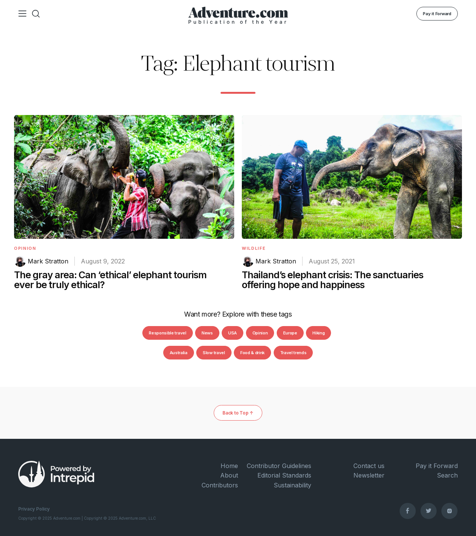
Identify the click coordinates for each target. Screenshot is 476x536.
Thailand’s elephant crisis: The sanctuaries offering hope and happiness (332, 279)
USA (232, 333)
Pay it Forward (437, 13)
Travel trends (293, 352)
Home (229, 466)
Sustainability (292, 485)
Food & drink (252, 352)
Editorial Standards (284, 475)
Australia (179, 352)
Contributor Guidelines (279, 466)
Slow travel (214, 352)
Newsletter (369, 475)
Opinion (25, 248)
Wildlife (254, 248)
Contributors (220, 485)
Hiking (318, 333)
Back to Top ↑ (238, 413)
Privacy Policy (34, 509)
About (229, 475)
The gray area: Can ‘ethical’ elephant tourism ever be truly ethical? (110, 279)
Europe (290, 333)
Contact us (369, 466)
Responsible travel (167, 333)
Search (447, 475)
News (207, 333)
